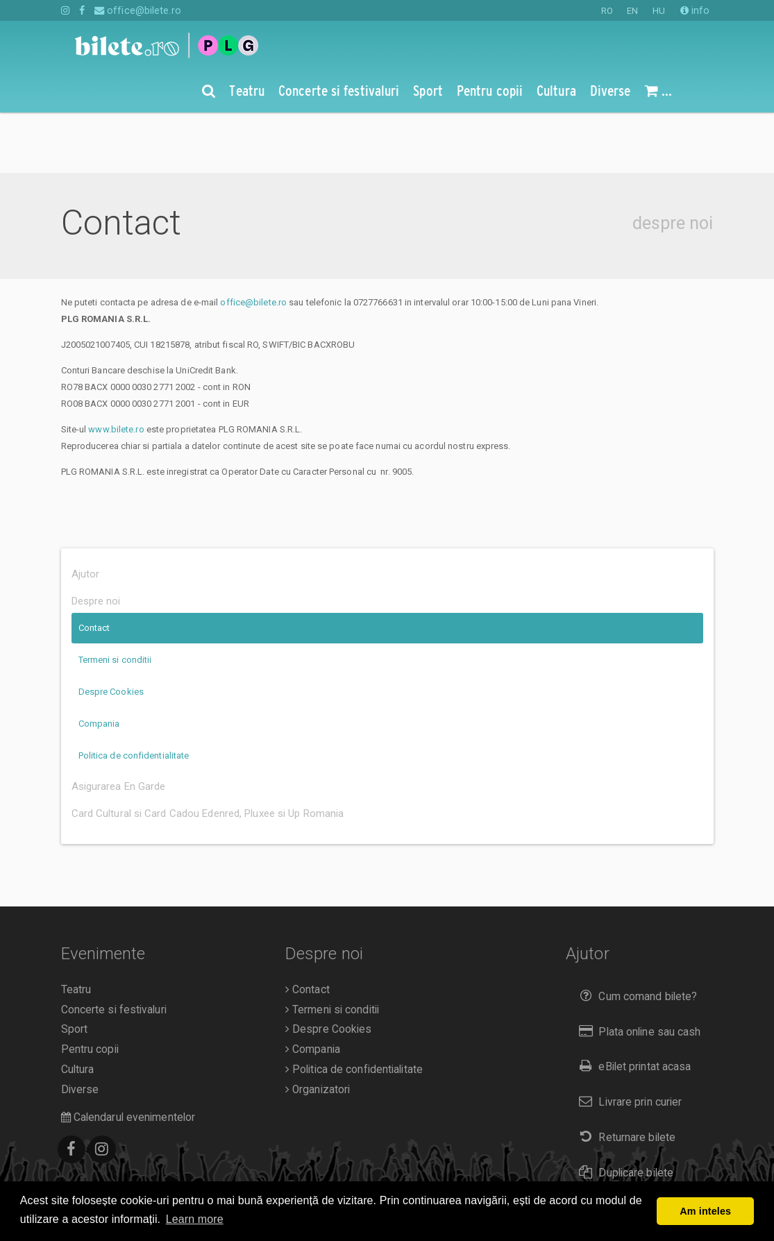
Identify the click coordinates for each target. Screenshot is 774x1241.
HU (659, 11)
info (695, 10)
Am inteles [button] (705, 1211)
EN (632, 11)
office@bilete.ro (137, 10)
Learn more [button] (195, 1219)
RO (607, 11)
